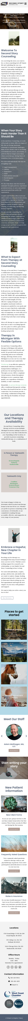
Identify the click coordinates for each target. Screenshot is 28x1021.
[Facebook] (8, 967)
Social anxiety (8, 178)
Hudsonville (14, 464)
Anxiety (6, 169)
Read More (14, 750)
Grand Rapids (14, 461)
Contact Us (13, 772)
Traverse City (14, 487)
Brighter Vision (18, 1018)
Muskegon (14, 483)
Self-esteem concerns (11, 176)
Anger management (10, 167)
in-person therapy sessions (17, 385)
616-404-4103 (15, 981)
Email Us (15, 985)
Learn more (14, 27)
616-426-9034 (15, 978)
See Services (7, 598)
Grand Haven (14, 485)
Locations (14, 928)
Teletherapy (5, 364)
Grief (5, 173)
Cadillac (14, 482)
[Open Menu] (25, 3)
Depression (7, 171)
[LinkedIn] (16, 967)
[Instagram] (12, 967)
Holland (14, 463)
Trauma (6, 180)
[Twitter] (20, 967)
